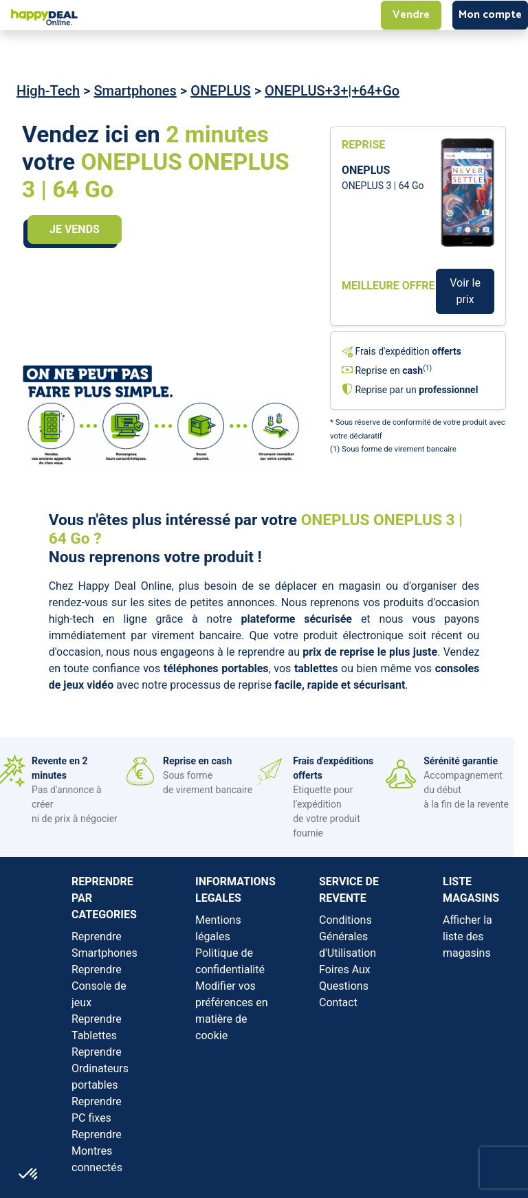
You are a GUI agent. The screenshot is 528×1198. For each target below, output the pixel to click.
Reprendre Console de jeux (99, 986)
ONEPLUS (220, 90)
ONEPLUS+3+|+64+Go (332, 90)
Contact (338, 1002)
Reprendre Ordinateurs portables (100, 1068)
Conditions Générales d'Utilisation (347, 936)
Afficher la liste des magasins (467, 936)
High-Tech (48, 90)
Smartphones (135, 90)
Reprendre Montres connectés (97, 1151)
